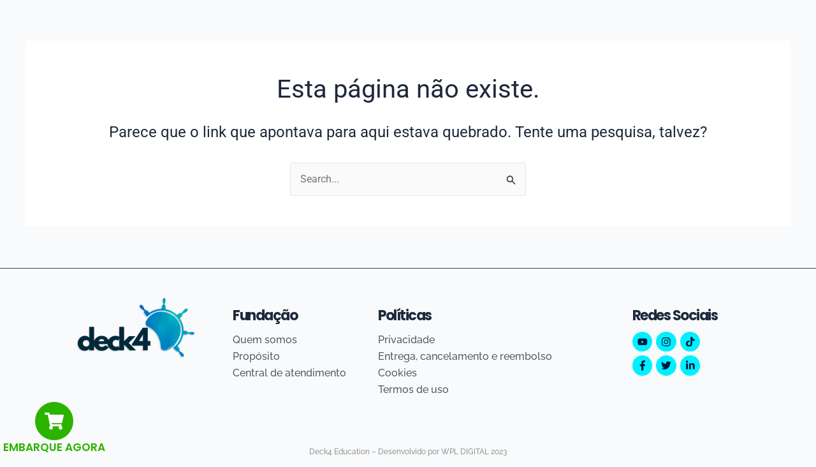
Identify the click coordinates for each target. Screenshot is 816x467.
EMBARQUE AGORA (54, 447)
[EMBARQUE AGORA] (54, 421)
